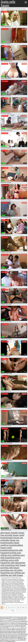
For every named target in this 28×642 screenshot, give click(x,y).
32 (12, 610)
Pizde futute (3, 631)
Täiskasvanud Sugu (15, 637)
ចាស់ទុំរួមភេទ (9, 629)
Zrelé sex (5, 634)
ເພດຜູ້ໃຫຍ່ (2, 640)
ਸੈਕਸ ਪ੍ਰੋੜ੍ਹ (3, 629)
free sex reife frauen (13, 575)
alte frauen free (7, 532)
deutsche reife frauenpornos (11, 551)
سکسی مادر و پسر (7, 619)
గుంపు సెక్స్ (2, 628)
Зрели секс (20, 632)
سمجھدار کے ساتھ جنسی (15, 628)
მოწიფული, (8, 623)
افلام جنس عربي (15, 618)
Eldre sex (5, 635)
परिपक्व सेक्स (23, 640)
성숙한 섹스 (15, 634)
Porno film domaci (22, 635)
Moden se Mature (12, 632)
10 (23, 607)
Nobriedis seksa (22, 631)
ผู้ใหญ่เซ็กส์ (21, 634)
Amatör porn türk (16, 619)
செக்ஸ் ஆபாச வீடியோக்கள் (11, 624)
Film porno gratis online (21, 617)
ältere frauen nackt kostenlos (11, 547)
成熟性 (13, 629)
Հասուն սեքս (17, 621)
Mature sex (12, 617)
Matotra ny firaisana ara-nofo (12, 640)
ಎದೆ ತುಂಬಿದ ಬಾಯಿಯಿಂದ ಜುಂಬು (7, 626)
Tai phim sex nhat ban (5, 618)
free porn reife (9, 555)
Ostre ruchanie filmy (12, 635)
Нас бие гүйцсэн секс (12, 631)
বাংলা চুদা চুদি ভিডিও (8, 621)
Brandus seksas (4, 632)
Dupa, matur (23, 638)
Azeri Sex (2, 637)
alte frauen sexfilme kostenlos (9, 543)
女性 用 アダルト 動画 (14, 638)
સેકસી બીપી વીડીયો (23, 624)
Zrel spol (10, 634)
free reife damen (14, 562)
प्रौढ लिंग (7, 628)
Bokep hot (7, 637)
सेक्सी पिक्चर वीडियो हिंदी (20, 626)
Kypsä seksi (20, 623)
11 (26, 607)
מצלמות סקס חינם (4, 638)
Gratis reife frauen (8, 3)
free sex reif (11, 572)
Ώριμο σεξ (22, 637)
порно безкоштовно (20, 629)
